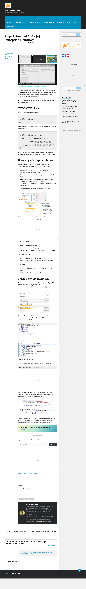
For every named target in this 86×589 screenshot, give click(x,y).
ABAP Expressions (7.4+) (32, 18)
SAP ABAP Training (48, 22)
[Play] (53, 59)
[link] (20, 65)
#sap (26, 498)
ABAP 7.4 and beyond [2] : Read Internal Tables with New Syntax (69, 117)
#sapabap (31, 498)
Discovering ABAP (15, 10)
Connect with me (12, 26)
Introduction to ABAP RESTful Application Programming (69, 107)
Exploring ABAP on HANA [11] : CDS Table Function (71, 122)
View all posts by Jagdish (45, 521)
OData (51, 18)
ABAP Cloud (71, 18)
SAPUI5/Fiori (60, 22)
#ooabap (21, 498)
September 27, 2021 (10, 54)
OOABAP (7, 33)
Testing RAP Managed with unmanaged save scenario (37, 66)
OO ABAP (44, 18)
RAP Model (10, 22)
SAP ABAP (19, 18)
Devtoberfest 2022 (72, 22)
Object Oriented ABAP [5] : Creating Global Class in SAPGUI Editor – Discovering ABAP (37, 553)
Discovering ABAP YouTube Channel (27, 473)
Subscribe (52, 444)
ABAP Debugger (20, 22)
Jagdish (11, 56)
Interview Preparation (34, 22)
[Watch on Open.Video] (25, 83)
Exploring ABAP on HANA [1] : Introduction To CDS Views (69, 112)
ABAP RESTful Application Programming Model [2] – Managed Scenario (70, 102)
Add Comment (51, 545)
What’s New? (10, 18)
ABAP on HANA (60, 18)
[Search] (78, 34)
